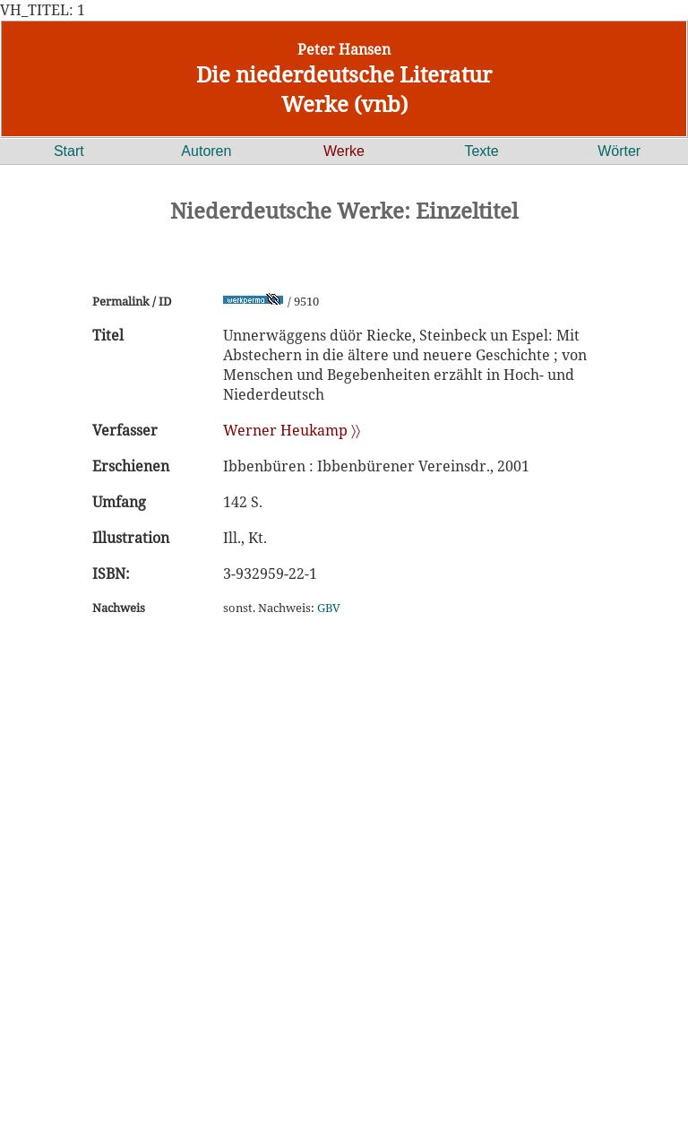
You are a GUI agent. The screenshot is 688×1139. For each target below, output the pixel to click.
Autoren (206, 151)
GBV (328, 608)
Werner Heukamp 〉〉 (291, 430)
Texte (481, 151)
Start (69, 151)
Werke (344, 151)
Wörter (619, 151)
